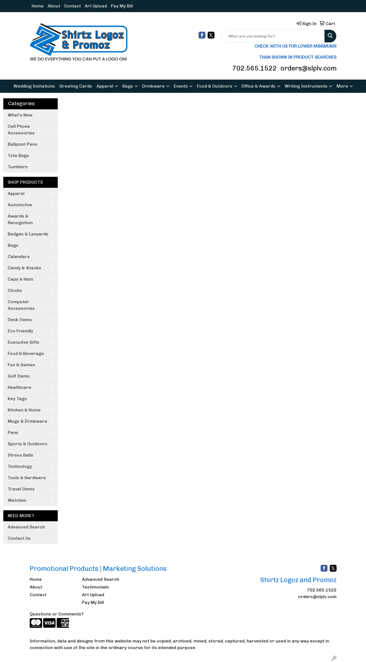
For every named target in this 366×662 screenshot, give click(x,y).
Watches (17, 500)
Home (38, 6)
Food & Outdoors (214, 86)
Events (181, 86)
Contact (72, 6)
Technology (20, 466)
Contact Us (19, 538)
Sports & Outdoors (27, 443)
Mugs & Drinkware (27, 421)
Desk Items (20, 319)
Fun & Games (21, 364)
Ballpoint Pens (22, 144)
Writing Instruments (306, 86)
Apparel (105, 86)
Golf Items (19, 376)
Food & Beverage (26, 353)
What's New (20, 115)
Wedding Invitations (34, 86)
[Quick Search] (273, 36)
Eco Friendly (20, 330)
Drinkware (153, 86)
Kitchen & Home (24, 410)
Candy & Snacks (24, 267)
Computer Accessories (21, 305)
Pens (13, 432)
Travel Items (21, 489)
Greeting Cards (75, 86)
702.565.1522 (254, 68)
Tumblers (18, 166)
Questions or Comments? (57, 614)
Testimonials (95, 587)
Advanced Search (26, 527)
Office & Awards (258, 86)
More (342, 86)
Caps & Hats (20, 279)
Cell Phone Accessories (21, 129)
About (54, 6)
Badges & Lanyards (28, 234)
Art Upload (96, 6)
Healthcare (19, 387)
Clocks (15, 290)
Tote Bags (18, 155)
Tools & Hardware (27, 477)
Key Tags (17, 398)
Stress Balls (20, 455)
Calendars (19, 256)
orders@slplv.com (308, 68)
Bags (127, 86)
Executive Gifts (23, 342)
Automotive (20, 204)
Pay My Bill (122, 6)
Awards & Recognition (20, 219)
